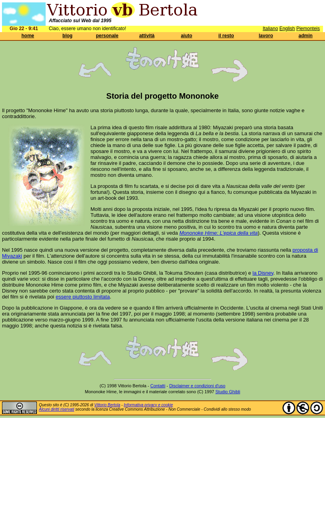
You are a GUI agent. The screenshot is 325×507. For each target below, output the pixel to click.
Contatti (157, 385)
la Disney (262, 273)
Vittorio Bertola (107, 405)
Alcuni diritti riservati (56, 409)
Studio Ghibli (227, 391)
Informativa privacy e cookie (148, 405)
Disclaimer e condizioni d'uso (197, 385)
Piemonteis (308, 28)
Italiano (270, 28)
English (287, 28)
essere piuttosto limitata (83, 297)
